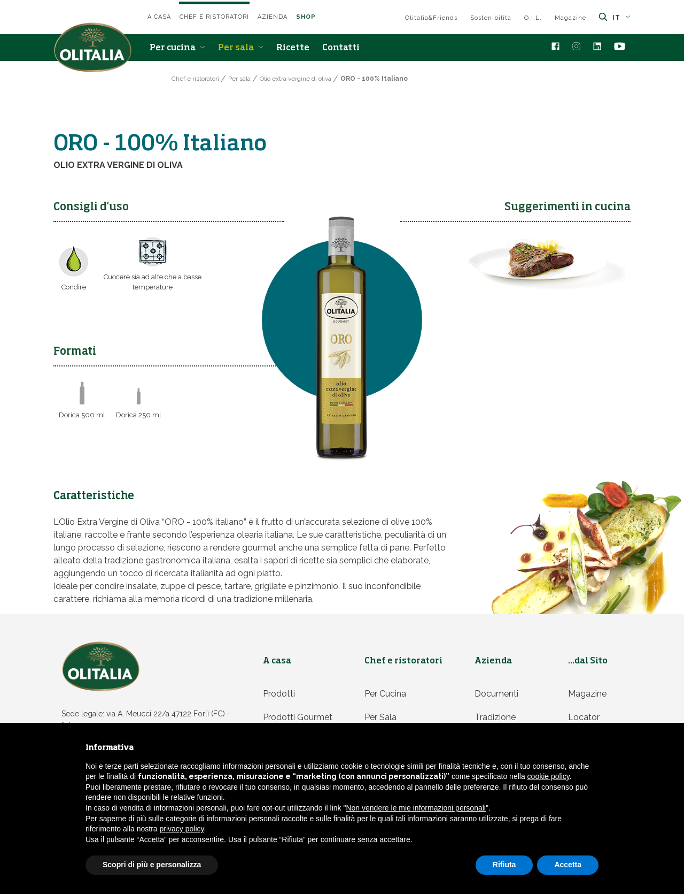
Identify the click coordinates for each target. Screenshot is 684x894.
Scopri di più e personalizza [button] (152, 864)
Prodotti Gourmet (297, 717)
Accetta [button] (567, 864)
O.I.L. (533, 17)
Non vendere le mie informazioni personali (415, 808)
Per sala (240, 48)
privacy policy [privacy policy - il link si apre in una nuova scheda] (182, 828)
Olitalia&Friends (431, 17)
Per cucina (177, 48)
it (621, 17)
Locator (584, 717)
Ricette (292, 48)
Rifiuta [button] (504, 864)
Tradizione (495, 717)
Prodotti (279, 694)
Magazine (570, 17)
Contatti (341, 48)
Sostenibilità (490, 17)
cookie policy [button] (548, 776)
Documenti (496, 694)
